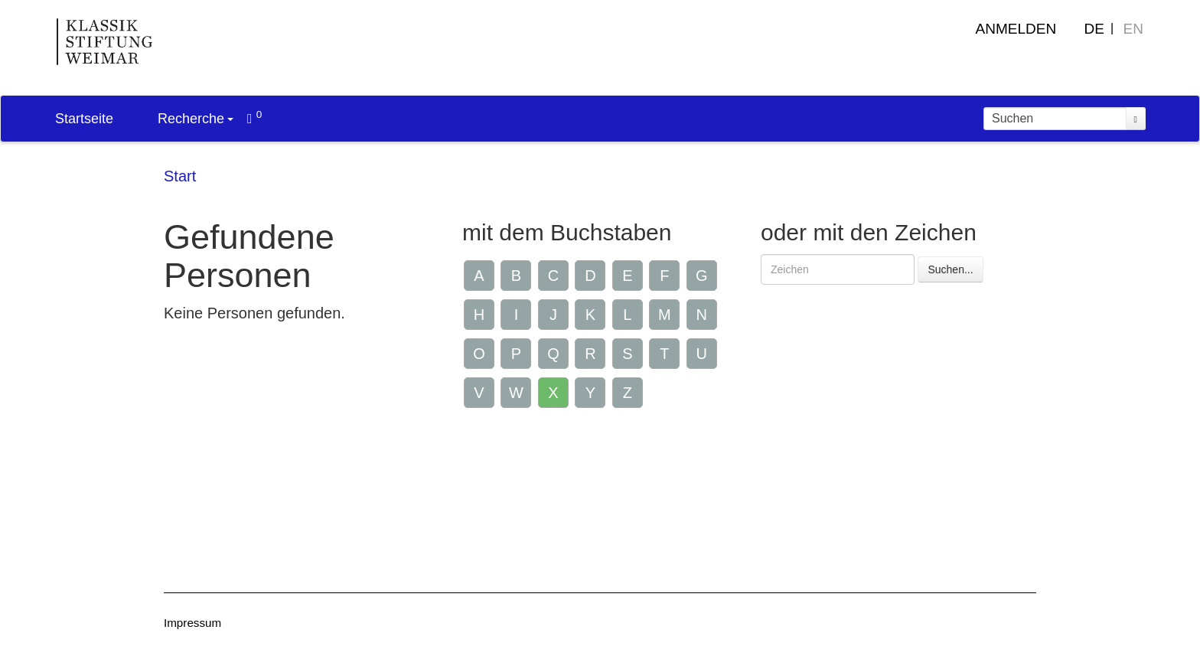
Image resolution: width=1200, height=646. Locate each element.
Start (180, 176)
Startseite (84, 118)
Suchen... (950, 269)
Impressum (192, 622)
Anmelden (1016, 29)
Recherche (195, 118)
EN (1133, 29)
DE (1094, 29)
